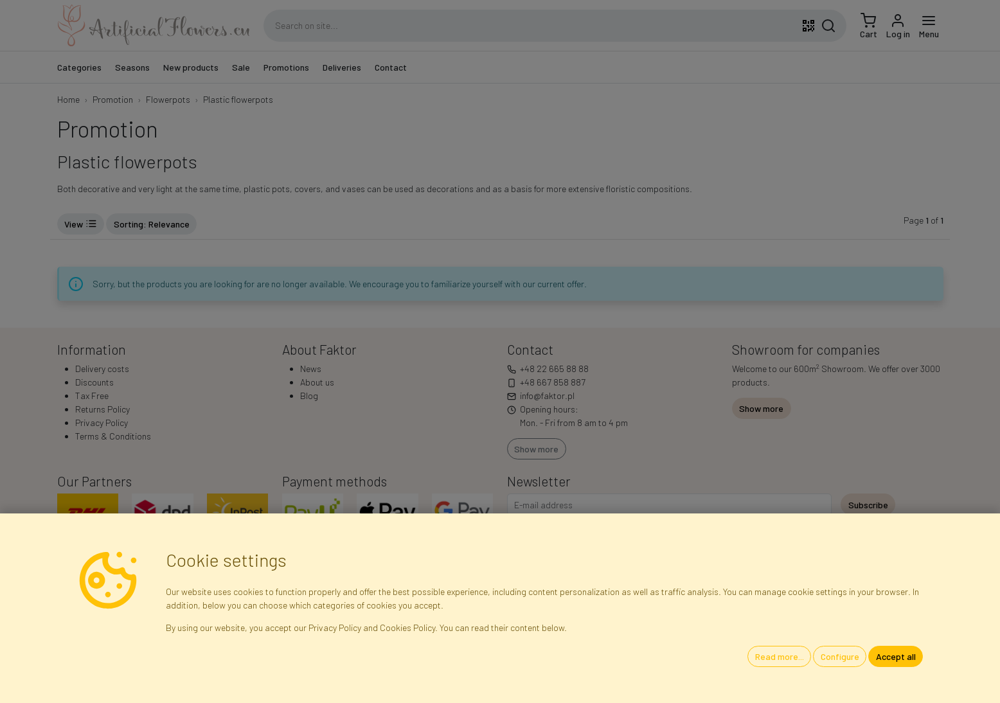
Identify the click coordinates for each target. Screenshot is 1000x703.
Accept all (896, 656)
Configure (840, 656)
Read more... (779, 656)
